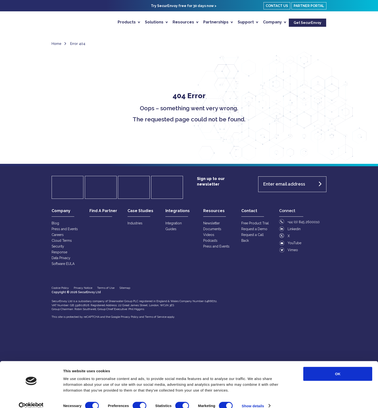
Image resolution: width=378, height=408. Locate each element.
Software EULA (63, 266)
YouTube (294, 245)
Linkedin (294, 231)
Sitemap (124, 289)
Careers (58, 237)
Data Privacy (61, 260)
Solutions (154, 22)
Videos (208, 237)
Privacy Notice (83, 289)
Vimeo (293, 252)
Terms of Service (156, 318)
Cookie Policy (60, 289)
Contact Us (277, 6)
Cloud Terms (62, 242)
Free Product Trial (255, 225)
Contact (249, 212)
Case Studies (140, 212)
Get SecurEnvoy (307, 23)
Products (127, 22)
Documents (212, 231)
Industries (135, 225)
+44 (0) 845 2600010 (304, 224)
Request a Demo (254, 231)
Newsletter (211, 225)
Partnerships (216, 22)
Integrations (177, 212)
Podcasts (210, 242)
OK (338, 366)
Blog (55, 225)
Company (273, 22)
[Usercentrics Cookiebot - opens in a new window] (31, 398)
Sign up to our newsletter (211, 183)
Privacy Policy (130, 318)
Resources (184, 22)
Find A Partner (103, 212)
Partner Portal (309, 6)
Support (246, 22)
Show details (253, 398)
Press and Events (65, 231)
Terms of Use (106, 289)
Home (56, 46)
